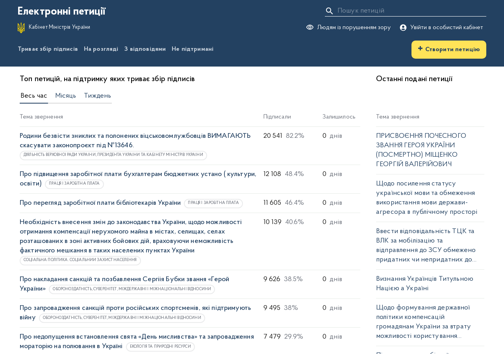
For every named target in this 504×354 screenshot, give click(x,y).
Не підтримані (192, 49)
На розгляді (101, 49)
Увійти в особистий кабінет (441, 28)
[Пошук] (329, 11)
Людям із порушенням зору (348, 27)
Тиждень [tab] (97, 96)
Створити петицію (449, 49)
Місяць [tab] (65, 96)
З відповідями (145, 49)
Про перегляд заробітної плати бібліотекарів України (100, 203)
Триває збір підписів (48, 49)
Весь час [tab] (33, 96)
